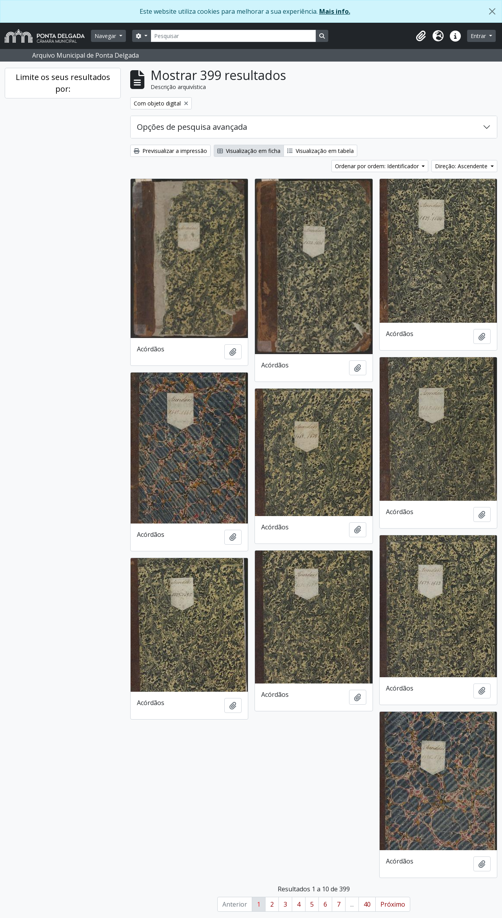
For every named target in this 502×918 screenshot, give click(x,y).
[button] (420, 36)
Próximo (392, 904)
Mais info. (334, 11)
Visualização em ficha (248, 151)
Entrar (479, 36)
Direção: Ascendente (462, 166)
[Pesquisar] (233, 36)
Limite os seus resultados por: (63, 83)
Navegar (106, 36)
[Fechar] (492, 11)
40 (367, 904)
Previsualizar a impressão (170, 151)
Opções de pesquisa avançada (192, 127)
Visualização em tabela (320, 151)
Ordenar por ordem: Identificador (377, 166)
